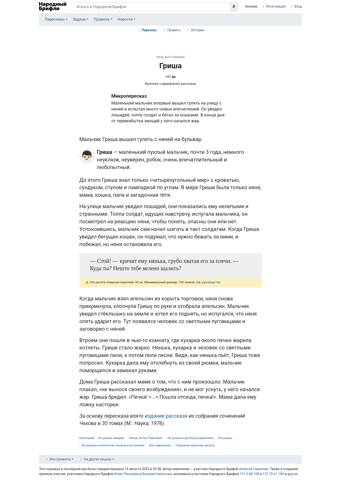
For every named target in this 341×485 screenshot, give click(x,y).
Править (173, 30)
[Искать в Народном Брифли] (151, 6)
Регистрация (276, 6)
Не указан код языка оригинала (190, 438)
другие (292, 474)
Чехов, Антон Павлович (170, 57)
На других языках (97, 459)
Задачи (79, 19)
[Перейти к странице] (234, 6)
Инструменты (60, 459)
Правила (101, 19)
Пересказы (55, 19)
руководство (211, 282)
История (197, 30)
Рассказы (225, 438)
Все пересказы (160, 445)
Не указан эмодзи (111, 438)
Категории (86, 438)
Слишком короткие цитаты (195, 445)
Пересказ (149, 30)
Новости (125, 19)
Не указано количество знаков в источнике (112, 445)
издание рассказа (166, 416)
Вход (298, 6)
